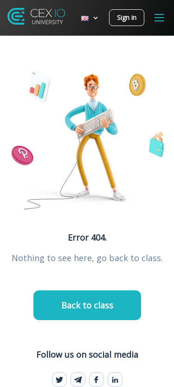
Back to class (87, 305)
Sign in (126, 17)
